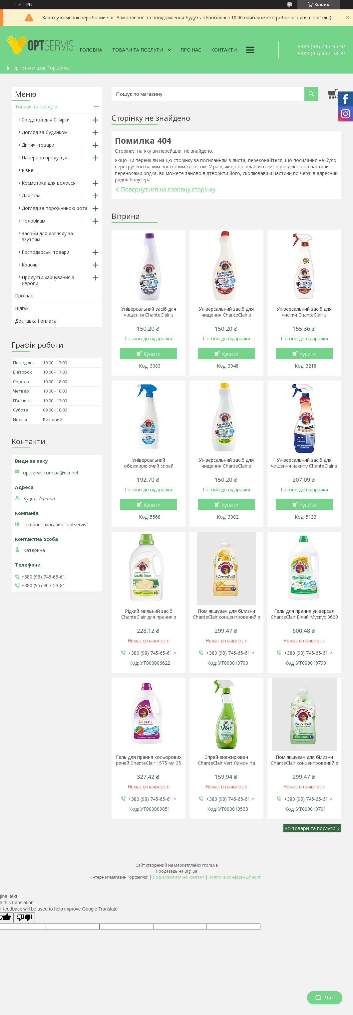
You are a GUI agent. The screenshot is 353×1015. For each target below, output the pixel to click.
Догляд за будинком (45, 132)
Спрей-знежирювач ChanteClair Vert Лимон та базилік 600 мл (226, 763)
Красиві (30, 264)
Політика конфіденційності (234, 877)
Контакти (224, 50)
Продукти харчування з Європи (48, 280)
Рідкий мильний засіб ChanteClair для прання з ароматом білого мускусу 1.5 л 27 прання (148, 620)
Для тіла (31, 195)
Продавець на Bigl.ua (176, 871)
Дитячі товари (38, 145)
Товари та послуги (137, 50)
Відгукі (22, 308)
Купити (152, 353)
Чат (324, 997)
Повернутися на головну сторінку (168, 189)
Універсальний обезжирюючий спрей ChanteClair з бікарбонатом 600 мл (148, 469)
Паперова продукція (44, 157)
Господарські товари (45, 252)
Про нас (190, 50)
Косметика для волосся (49, 183)
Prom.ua (210, 865)
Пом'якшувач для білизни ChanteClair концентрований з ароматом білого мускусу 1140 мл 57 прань (304, 766)
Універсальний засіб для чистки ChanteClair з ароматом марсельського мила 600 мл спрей (304, 318)
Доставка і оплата (36, 321)
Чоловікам (33, 221)
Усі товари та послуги (309, 828)
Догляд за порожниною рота (55, 208)
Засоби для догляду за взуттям (47, 236)
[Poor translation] (24, 917)
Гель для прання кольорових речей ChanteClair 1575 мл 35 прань (148, 763)
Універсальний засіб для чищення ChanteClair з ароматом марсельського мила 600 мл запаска (226, 318)
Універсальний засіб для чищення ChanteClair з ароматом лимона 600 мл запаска (226, 469)
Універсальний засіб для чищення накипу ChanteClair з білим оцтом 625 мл (304, 466)
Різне (27, 170)
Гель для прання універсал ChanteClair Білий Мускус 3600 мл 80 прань (304, 617)
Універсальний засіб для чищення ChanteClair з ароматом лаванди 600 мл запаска (148, 318)
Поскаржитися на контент (178, 877)
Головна (91, 50)
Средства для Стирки (46, 119)
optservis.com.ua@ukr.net (51, 473)
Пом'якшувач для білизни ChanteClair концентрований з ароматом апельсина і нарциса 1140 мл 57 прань (226, 620)
